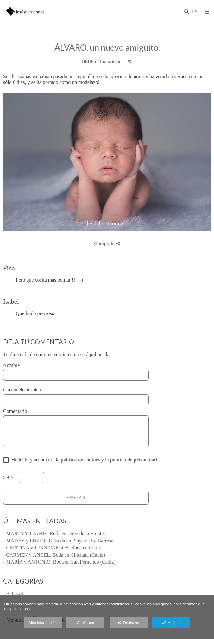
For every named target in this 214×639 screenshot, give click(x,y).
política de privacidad (133, 459)
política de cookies (80, 459)
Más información (43, 623)
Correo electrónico (22, 389)
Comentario (15, 411)
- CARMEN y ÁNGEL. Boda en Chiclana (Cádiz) (54, 555)
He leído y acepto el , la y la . (83, 459)
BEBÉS (89, 61)
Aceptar (171, 623)
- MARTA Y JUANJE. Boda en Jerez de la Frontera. (56, 533)
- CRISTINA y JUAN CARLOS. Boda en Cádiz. (52, 547)
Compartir (107, 243)
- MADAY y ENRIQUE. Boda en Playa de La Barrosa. (59, 540)
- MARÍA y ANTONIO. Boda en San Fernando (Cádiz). (60, 562)
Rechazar (128, 623)
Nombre (11, 365)
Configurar (85, 623)
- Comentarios (110, 61)
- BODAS (13, 593)
